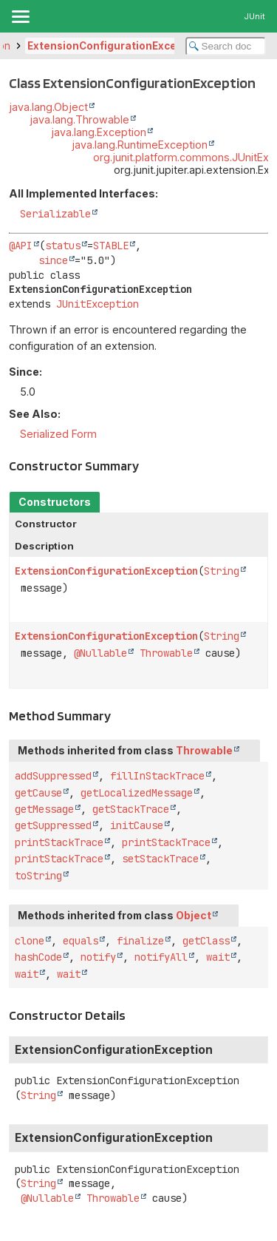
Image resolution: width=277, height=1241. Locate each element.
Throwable (166, 653)
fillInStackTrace (157, 775)
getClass (206, 940)
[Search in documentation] (226, 46)
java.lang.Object (48, 107)
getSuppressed (53, 825)
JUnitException (97, 304)
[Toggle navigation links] (20, 16)
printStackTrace (59, 842)
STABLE (111, 245)
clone (29, 940)
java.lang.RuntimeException (140, 144)
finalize (140, 940)
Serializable (55, 213)
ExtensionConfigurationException (115, 46)
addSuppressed (53, 775)
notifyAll (161, 957)
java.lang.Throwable (79, 119)
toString (38, 875)
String (221, 571)
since (53, 260)
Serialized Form (58, 433)
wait (218, 957)
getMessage (44, 809)
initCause (136, 825)
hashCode (38, 957)
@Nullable (100, 653)
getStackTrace (130, 809)
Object (193, 916)
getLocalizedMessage (137, 792)
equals (80, 940)
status (63, 245)
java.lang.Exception (98, 132)
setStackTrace (160, 858)
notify (98, 957)
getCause (38, 792)
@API (21, 245)
